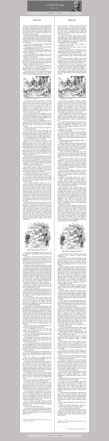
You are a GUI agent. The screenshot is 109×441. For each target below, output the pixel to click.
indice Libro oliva (51, 13)
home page (59, 13)
